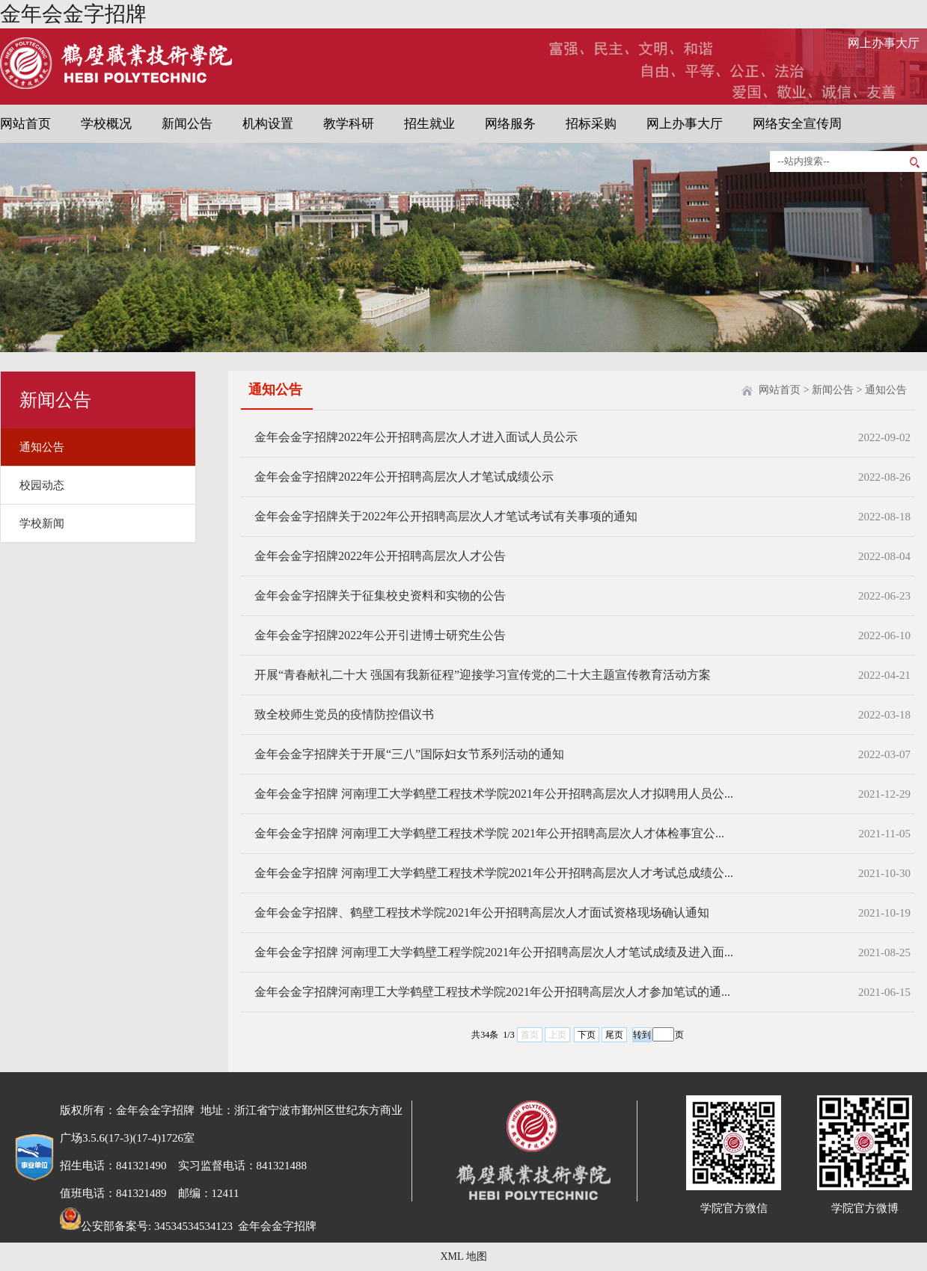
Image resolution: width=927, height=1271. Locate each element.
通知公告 (41, 447)
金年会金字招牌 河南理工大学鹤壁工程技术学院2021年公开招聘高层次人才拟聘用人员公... (493, 793)
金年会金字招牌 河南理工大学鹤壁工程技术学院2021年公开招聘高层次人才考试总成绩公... (493, 873)
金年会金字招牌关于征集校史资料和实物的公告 (380, 595)
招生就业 (429, 124)
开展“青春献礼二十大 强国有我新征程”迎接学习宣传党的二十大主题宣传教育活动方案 (482, 674)
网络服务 (510, 124)
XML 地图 (463, 1256)
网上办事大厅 (884, 43)
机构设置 (267, 124)
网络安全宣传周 (797, 124)
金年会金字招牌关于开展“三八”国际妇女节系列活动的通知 (409, 754)
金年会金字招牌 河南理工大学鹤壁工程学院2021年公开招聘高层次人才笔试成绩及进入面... (493, 952)
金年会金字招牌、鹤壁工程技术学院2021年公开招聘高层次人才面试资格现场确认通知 (481, 912)
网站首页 (25, 124)
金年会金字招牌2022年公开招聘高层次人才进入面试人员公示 (416, 437)
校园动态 (41, 485)
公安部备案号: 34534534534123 (146, 1226)
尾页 (614, 1035)
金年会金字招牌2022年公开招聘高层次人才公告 (380, 556)
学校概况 (106, 124)
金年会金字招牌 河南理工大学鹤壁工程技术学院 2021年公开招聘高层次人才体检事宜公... (489, 833)
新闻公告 (187, 124)
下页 (587, 1035)
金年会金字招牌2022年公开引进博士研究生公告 (380, 635)
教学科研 (348, 124)
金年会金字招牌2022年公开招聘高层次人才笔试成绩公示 (404, 476)
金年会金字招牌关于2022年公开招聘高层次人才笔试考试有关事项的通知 (445, 516)
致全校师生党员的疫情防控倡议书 (344, 714)
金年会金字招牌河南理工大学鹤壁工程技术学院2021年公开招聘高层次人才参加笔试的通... (492, 991)
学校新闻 (41, 523)
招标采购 (591, 124)
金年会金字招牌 (73, 13)
